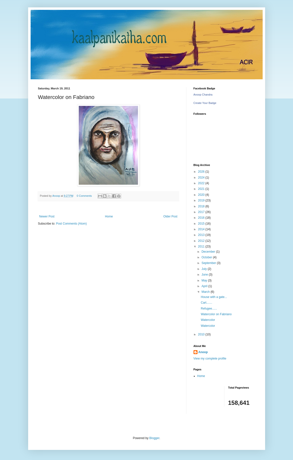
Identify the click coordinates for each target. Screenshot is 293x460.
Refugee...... (209, 308)
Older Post (170, 216)
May (204, 280)
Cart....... (206, 302)
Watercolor (208, 320)
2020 (201, 195)
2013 (201, 235)
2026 (201, 171)
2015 (201, 223)
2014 (201, 229)
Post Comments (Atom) (71, 223)
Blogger (154, 438)
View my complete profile (210, 358)
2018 (201, 206)
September (209, 263)
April (204, 286)
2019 (201, 200)
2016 (201, 217)
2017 (201, 212)
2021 (201, 189)
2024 (201, 177)
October (207, 257)
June (205, 274)
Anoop (203, 352)
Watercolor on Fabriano (216, 314)
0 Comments (84, 195)
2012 (201, 241)
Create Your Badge (205, 102)
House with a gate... (214, 297)
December (208, 251)
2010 (201, 334)
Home (109, 216)
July (204, 269)
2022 (201, 183)
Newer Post (47, 216)
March (206, 292)
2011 (201, 246)
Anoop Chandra (203, 94)
